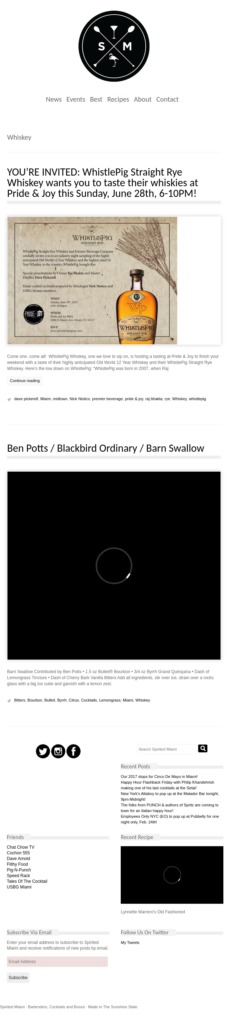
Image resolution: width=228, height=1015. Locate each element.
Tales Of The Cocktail (27, 881)
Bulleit (49, 700)
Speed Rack (18, 875)
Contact (167, 99)
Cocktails (89, 700)
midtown (60, 399)
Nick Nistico (80, 399)
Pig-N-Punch (19, 870)
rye (167, 399)
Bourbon (34, 700)
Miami (45, 399)
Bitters (19, 700)
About (143, 99)
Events (75, 99)
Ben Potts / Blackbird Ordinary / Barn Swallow (105, 448)
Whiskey (179, 399)
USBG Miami (19, 887)
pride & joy (134, 399)
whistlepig (197, 399)
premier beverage (107, 399)
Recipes (118, 99)
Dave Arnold (18, 858)
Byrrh (61, 700)
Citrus (74, 700)
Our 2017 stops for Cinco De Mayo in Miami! (159, 776)
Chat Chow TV (20, 847)
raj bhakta (153, 399)
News (54, 99)
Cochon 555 (18, 852)
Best (96, 99)
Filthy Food (17, 864)
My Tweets (130, 942)
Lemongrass (110, 700)
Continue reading (25, 380)
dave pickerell (26, 399)
